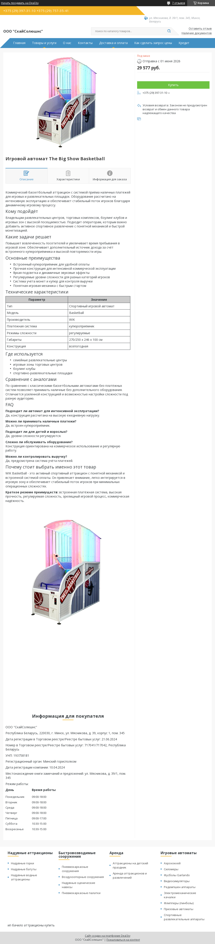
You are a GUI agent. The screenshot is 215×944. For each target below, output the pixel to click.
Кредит (184, 42)
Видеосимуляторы (177, 881)
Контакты (85, 42)
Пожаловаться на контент (123, 940)
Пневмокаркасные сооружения (75, 869)
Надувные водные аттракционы (24, 877)
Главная (19, 42)
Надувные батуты (23, 869)
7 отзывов (178, 3)
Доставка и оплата (113, 42)
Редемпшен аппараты (179, 887)
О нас (67, 42)
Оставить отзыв (200, 28)
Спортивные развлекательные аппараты (184, 917)
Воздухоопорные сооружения (83, 877)
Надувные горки (22, 863)
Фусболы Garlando (177, 875)
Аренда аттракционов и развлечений (130, 875)
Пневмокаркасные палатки (81, 893)
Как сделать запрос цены (153, 42)
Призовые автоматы (178, 909)
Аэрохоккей (172, 863)
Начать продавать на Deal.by (20, 3)
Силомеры (171, 869)
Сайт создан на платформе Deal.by (107, 936)
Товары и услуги (44, 42)
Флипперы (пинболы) (179, 903)
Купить (173, 85)
